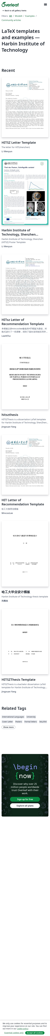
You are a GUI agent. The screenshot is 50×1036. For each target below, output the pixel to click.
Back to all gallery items (14, 10)
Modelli (18, 16)
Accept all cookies (35, 1033)
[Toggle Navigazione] (45, 4)
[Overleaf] (10, 4)
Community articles (11, 20)
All (10, 16)
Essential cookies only (13, 1032)
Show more (8, 727)
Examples (30, 16)
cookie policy (22, 1028)
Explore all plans (25, 805)
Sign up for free (25, 799)
